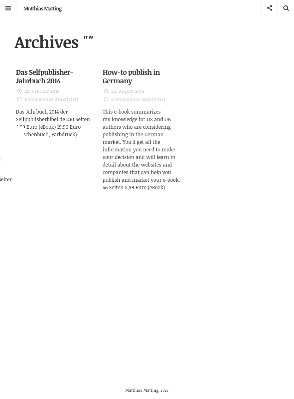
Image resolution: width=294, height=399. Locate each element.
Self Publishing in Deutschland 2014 (216, 80)
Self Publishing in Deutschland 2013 (213, 205)
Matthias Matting (42, 8)
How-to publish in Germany (138, 75)
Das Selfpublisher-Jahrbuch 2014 (44, 76)
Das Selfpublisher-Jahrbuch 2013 (52, 163)
